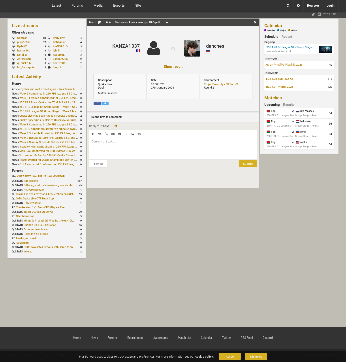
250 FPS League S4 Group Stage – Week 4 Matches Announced (58, 111)
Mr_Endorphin (26, 67)
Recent (287, 37)
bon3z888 (59, 63)
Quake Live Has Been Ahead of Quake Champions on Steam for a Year (61, 115)
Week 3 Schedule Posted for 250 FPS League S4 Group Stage (56, 133)
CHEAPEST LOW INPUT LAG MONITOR (41, 176)
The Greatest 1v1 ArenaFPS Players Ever (40, 207)
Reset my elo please (36, 233)
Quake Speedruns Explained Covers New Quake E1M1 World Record (60, 120)
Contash (22, 38)
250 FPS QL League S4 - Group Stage (289, 47)
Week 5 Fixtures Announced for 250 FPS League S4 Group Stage (58, 98)
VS (173, 48)
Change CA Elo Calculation (40, 225)
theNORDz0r (60, 46)
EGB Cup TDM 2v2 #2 (279, 78)
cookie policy (204, 356)
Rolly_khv (59, 38)
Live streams (25, 25)
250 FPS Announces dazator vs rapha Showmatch (50, 129)
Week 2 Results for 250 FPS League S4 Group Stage (51, 137)
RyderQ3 (22, 46)
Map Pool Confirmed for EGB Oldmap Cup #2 (47, 151)
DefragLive (59, 42)
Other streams (23, 32)
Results (289, 105)
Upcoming (272, 105)
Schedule (271, 37)
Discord (268, 338)
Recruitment (135, 338)
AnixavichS (24, 59)
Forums (17, 171)
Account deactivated (36, 229)
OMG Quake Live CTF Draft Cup (35, 198)
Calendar (273, 25)
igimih (56, 50)
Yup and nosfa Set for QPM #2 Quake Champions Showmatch (57, 155)
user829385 (60, 59)
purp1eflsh (23, 42)
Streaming (22, 242)
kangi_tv (22, 54)
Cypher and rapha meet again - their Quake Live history (54, 89)
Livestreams (160, 338)
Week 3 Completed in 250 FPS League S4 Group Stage (52, 124)
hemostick (23, 50)
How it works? (32, 203)
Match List (184, 338)
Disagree (256, 356)
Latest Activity (26, 76)
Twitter (226, 338)
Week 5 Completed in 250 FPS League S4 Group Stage (52, 93)
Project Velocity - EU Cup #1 (221, 84)
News (94, 338)
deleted (28, 251)
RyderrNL (58, 54)
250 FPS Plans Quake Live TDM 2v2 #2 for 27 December (53, 102)
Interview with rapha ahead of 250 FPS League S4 (49, 146)
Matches (273, 97)
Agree (230, 356)
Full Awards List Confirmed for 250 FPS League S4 (50, 164)
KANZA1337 (126, 46)
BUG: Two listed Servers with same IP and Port (52, 247)
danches (215, 46)
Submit (248, 167)
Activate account (34, 189)
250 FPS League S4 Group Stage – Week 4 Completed (52, 106)
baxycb (57, 67)
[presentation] (122, 180)
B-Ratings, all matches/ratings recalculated (50, 185)
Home (16, 83)
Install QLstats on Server (38, 211)
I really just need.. (27, 238)
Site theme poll (25, 216)
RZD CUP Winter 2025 (279, 86)
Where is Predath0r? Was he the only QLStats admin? (56, 220)
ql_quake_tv (24, 63)
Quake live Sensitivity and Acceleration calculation (46, 194)
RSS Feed (247, 338)
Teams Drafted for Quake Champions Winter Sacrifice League (56, 159)
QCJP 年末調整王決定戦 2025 (284, 64)
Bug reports (31, 180)
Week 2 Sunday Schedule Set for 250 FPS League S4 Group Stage (59, 142)
